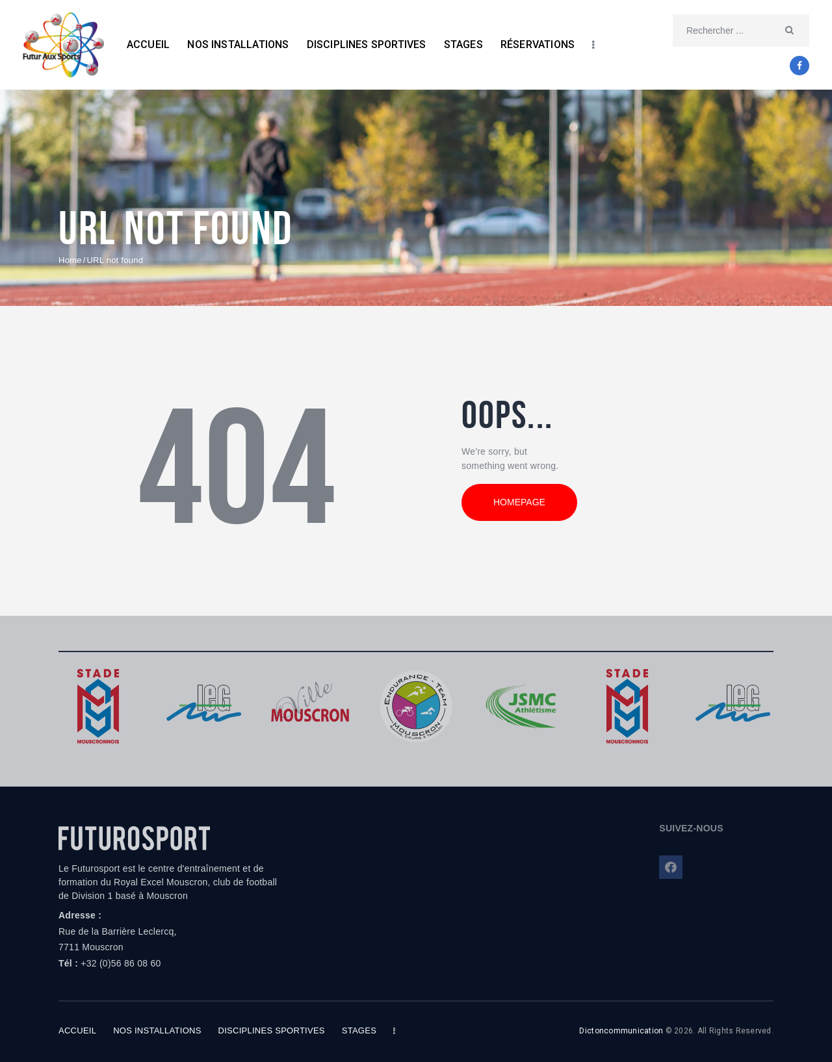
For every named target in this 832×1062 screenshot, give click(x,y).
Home (70, 260)
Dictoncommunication (621, 1030)
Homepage (519, 502)
